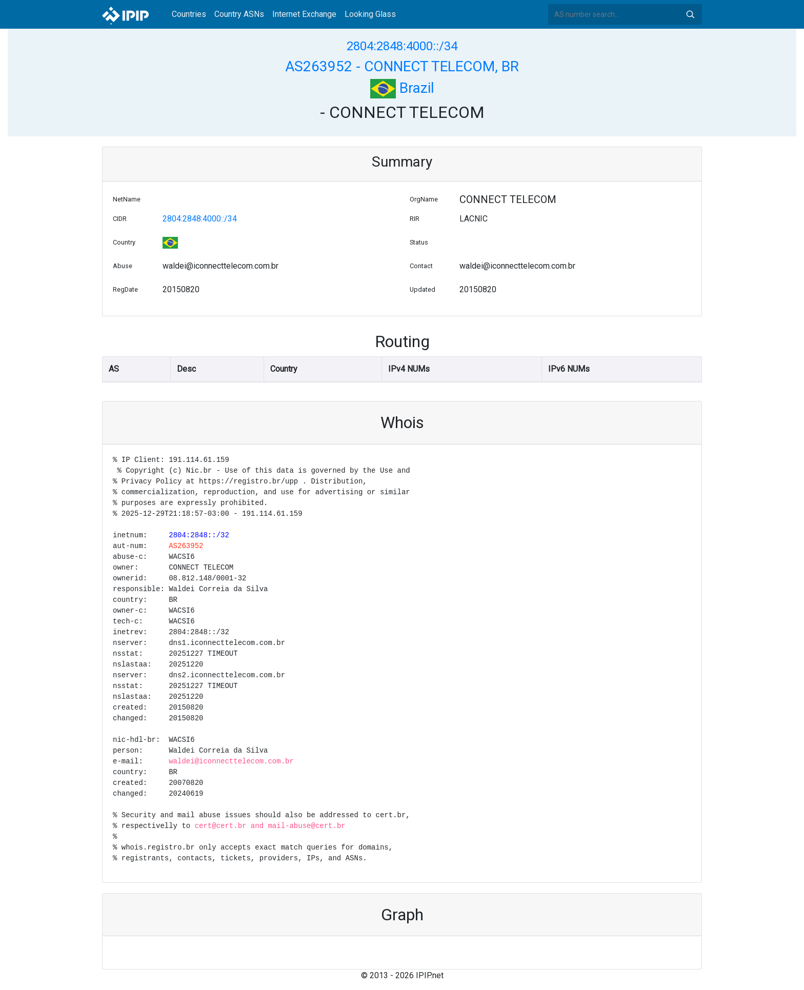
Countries (189, 14)
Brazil (402, 87)
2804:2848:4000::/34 (402, 46)
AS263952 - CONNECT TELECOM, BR (402, 66)
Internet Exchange (304, 14)
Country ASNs (239, 14)
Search (690, 14)
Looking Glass (370, 14)
